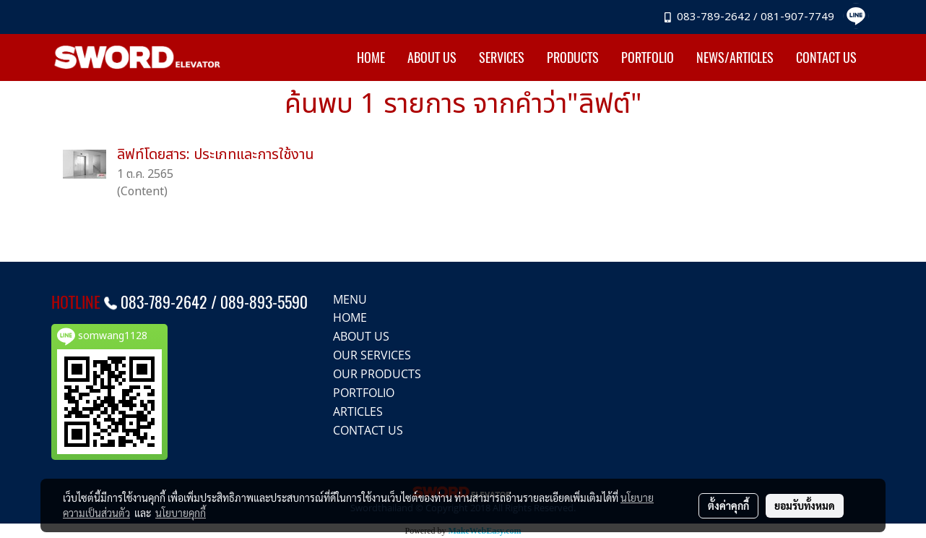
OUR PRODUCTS (377, 374)
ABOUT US (431, 57)
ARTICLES (358, 411)
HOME (371, 57)
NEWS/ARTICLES (735, 57)
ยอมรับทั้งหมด (804, 505)
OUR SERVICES (372, 355)
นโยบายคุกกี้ (180, 512)
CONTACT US (826, 57)
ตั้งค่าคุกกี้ (728, 505)
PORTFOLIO (647, 57)
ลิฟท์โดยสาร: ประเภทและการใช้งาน (215, 155)
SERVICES (501, 57)
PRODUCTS (573, 57)
